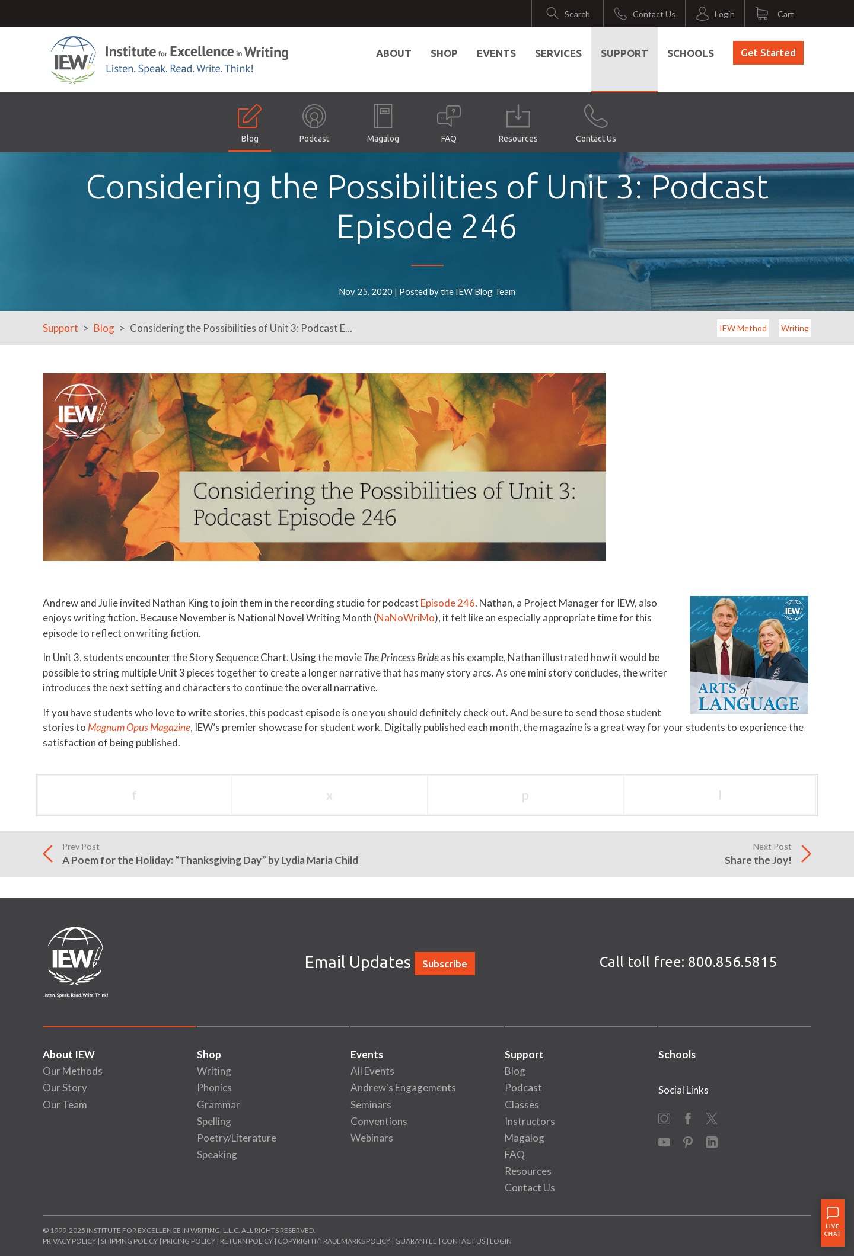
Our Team (65, 1104)
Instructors (530, 1121)
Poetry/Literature (236, 1138)
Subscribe (444, 963)
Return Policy (246, 1240)
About (394, 53)
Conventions (378, 1121)
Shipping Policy (129, 1240)
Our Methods (73, 1071)
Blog (250, 123)
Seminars (370, 1104)
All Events (372, 1071)
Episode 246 (447, 603)
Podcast (314, 123)
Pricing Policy (188, 1240)
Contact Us (596, 123)
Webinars (371, 1138)
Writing (795, 328)
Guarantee (416, 1240)
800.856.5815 (732, 962)
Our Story (65, 1087)
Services (558, 53)
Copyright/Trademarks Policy (334, 1240)
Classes (522, 1104)
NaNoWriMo (406, 617)
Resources (518, 123)
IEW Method (743, 328)
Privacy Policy (69, 1240)
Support (624, 53)
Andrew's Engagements (403, 1087)
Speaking (217, 1154)
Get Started (768, 52)
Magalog (383, 123)
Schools (690, 53)
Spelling (214, 1121)
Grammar (218, 1104)
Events (496, 53)
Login (501, 1240)
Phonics (214, 1087)
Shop (444, 53)
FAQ (449, 123)
